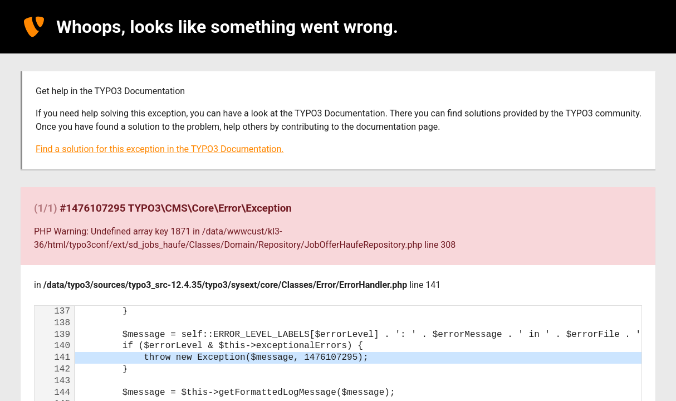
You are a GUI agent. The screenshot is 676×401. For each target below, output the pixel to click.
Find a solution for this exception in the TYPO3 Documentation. (159, 149)
